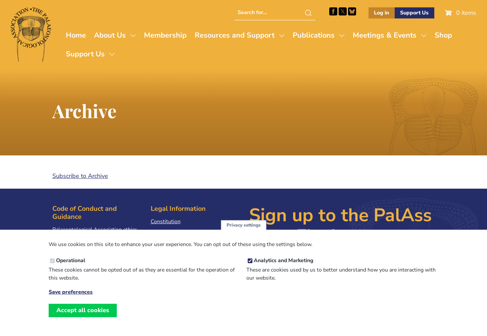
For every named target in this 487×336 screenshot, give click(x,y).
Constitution (166, 221)
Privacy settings (244, 225)
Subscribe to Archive (80, 176)
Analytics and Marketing (283, 260)
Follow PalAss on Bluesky (352, 11)
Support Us (414, 12)
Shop (443, 35)
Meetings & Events (385, 35)
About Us (110, 35)
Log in (381, 12)
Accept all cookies (82, 310)
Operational (70, 260)
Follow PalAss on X (343, 11)
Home (76, 35)
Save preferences (71, 292)
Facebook (333, 11)
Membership (165, 35)
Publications (314, 35)
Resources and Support (235, 35)
